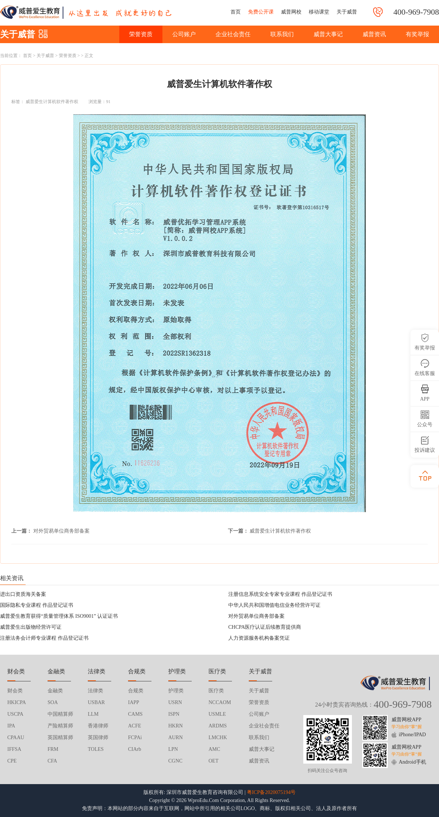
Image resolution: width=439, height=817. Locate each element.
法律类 (95, 690)
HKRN (175, 726)
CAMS (135, 714)
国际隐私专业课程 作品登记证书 (36, 605)
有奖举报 (417, 34)
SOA (53, 702)
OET (213, 761)
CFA (52, 761)
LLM (93, 714)
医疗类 (216, 690)
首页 (235, 12)
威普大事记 (328, 34)
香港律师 (98, 726)
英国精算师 (60, 737)
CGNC (175, 761)
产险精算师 (60, 726)
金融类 (55, 690)
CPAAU (15, 737)
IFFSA (14, 749)
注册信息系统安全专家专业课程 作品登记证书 (280, 594)
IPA (11, 726)
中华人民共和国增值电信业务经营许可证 (274, 605)
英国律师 (98, 737)
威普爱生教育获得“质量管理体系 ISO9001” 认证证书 (59, 616)
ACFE (134, 726)
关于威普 (347, 12)
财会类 (15, 690)
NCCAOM (220, 702)
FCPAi (135, 737)
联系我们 (282, 34)
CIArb (134, 749)
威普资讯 (374, 34)
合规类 (135, 690)
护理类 (176, 690)
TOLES (96, 749)
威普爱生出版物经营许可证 (30, 627)
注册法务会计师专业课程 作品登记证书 (44, 638)
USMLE (217, 714)
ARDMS (218, 726)
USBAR (96, 702)
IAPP (133, 702)
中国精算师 (60, 714)
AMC (214, 749)
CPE (12, 761)
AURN (175, 737)
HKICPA (16, 702)
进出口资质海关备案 (23, 594)
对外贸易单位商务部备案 (61, 531)
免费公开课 (261, 12)
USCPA (15, 714)
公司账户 (184, 34)
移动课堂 (319, 12)
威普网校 (291, 12)
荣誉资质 (141, 34)
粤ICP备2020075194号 (271, 792)
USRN (175, 702)
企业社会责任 (233, 34)
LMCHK (218, 737)
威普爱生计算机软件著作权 (52, 101)
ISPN (173, 714)
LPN (173, 749)
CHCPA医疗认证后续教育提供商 (264, 627)
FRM (53, 749)
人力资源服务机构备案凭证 (259, 638)
